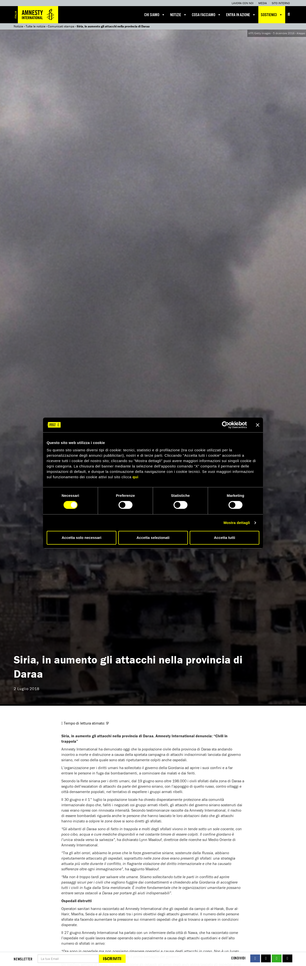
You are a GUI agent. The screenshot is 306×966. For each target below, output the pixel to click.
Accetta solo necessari (81, 537)
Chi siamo (154, 14)
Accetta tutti (224, 537)
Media (262, 3)
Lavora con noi (242, 3)
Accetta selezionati (152, 537)
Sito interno (281, 3)
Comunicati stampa (61, 26)
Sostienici (272, 14)
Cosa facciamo (206, 14)
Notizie (178, 14)
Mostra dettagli (236, 523)
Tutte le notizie (35, 26)
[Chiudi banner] (257, 425)
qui (135, 477)
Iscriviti (112, 958)
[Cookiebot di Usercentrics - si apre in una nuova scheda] (225, 425)
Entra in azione (241, 14)
